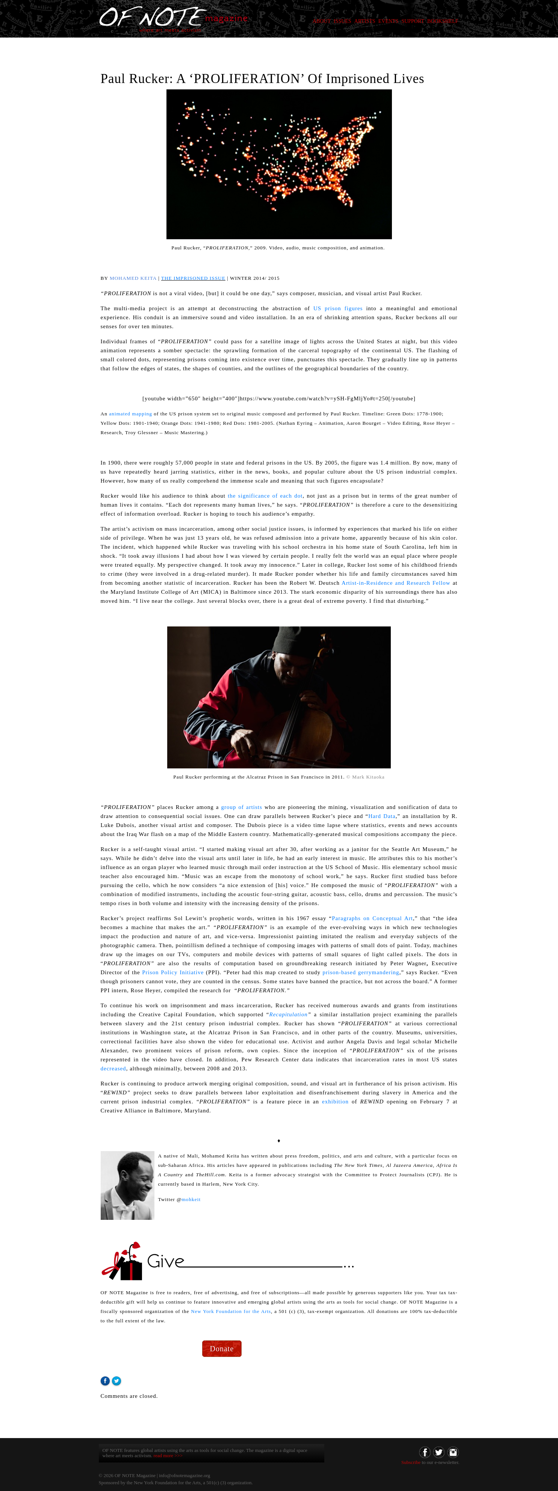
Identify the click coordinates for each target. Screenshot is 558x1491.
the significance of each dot (265, 496)
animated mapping (130, 414)
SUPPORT (412, 21)
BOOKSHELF (442, 21)
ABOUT (322, 21)
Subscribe (410, 1462)
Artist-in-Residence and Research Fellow (396, 583)
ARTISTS (364, 21)
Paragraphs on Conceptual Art (372, 918)
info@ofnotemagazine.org (184, 1475)
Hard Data (382, 816)
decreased (113, 1068)
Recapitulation (288, 1014)
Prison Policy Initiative (173, 972)
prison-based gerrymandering (361, 972)
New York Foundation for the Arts (231, 1311)
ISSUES (342, 21)
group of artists (240, 807)
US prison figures (338, 308)
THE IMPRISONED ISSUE (193, 278)
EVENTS (388, 21)
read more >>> (168, 1455)
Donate (222, 1349)
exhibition (335, 1102)
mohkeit (191, 1199)
